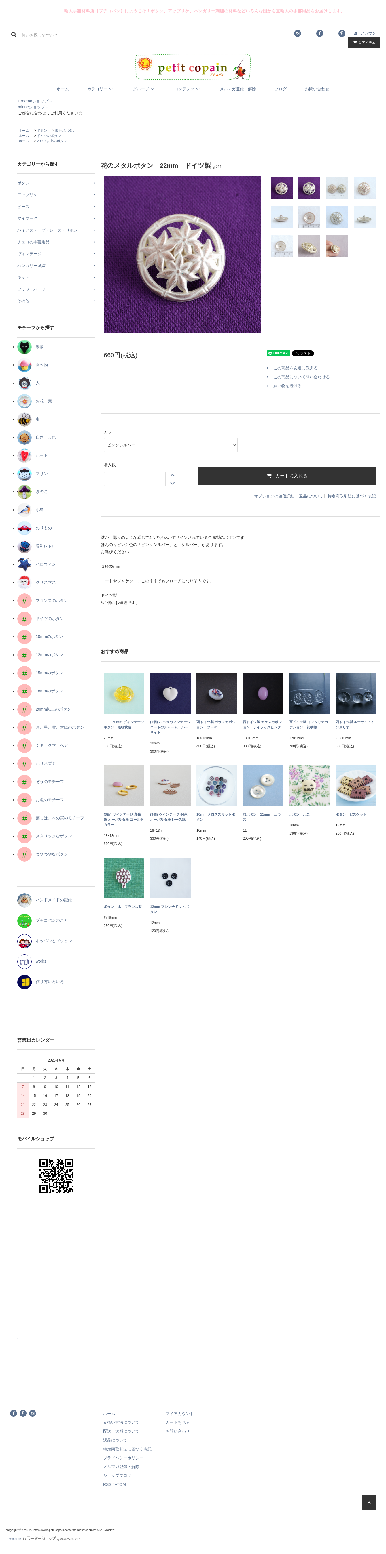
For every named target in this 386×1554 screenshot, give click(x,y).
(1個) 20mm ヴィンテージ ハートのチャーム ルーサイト (170, 727)
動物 (30, 346)
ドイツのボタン (49, 136)
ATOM (120, 1484)
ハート (32, 455)
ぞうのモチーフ (40, 781)
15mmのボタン (40, 673)
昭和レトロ (36, 546)
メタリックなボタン (44, 836)
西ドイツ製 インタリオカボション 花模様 (308, 724)
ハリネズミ (36, 763)
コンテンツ (187, 89)
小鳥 (30, 509)
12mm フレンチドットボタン (169, 909)
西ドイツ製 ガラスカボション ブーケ (215, 724)
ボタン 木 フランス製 (123, 907)
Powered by (43, 1538)
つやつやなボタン (42, 854)
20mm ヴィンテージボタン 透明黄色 (124, 724)
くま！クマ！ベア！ (44, 745)
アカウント (370, 33)
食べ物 (32, 364)
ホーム (63, 89)
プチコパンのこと (42, 920)
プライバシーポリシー (123, 1458)
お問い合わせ (317, 89)
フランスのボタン (42, 600)
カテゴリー (100, 89)
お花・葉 (34, 401)
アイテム (363, 42)
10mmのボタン (40, 636)
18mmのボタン (40, 691)
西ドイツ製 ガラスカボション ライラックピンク (262, 724)
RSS (107, 1484)
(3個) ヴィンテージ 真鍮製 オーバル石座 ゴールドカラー (124, 819)
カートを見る (178, 1422)
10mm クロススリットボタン (215, 817)
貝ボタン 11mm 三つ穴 (262, 817)
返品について (311, 496)
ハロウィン (36, 564)
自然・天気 (36, 437)
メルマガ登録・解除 (238, 89)
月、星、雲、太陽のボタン (50, 727)
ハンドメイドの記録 (44, 900)
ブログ (281, 89)
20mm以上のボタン (52, 141)
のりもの (34, 528)
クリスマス (36, 582)
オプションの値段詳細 (274, 496)
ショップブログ (117, 1475)
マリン (32, 473)
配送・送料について (121, 1431)
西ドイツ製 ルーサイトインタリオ (355, 724)
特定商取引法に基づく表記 (352, 496)
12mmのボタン (40, 654)
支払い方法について (121, 1422)
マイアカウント (180, 1413)
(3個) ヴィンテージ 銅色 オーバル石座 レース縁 (168, 817)
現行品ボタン (65, 131)
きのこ (32, 491)
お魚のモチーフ (40, 799)
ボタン (42, 131)
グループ (144, 89)
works (31, 961)
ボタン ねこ (299, 814)
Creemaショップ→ (29, 101)
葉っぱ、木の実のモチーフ (50, 818)
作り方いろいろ (40, 981)
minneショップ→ (27, 107)
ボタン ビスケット (351, 814)
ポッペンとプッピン (44, 940)
